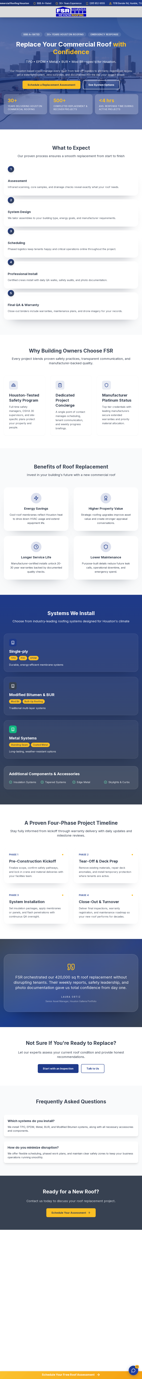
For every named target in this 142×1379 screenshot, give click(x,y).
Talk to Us (92, 1068)
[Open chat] (133, 1370)
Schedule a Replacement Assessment (51, 84)
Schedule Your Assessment (71, 1212)
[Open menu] (133, 12)
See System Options (101, 84)
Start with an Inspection (58, 1068)
